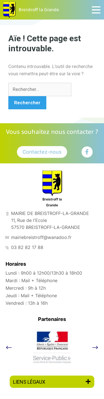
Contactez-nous (42, 152)
